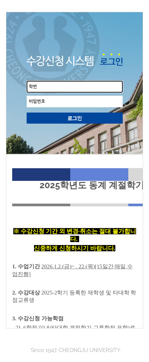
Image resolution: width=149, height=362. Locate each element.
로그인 (75, 118)
